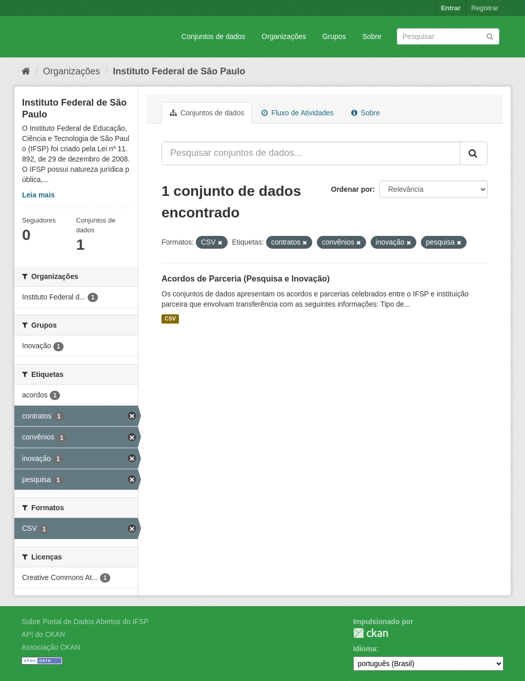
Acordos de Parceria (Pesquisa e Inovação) (245, 278)
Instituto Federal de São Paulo (179, 71)
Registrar (484, 8)
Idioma (364, 649)
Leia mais (38, 195)
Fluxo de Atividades (297, 113)
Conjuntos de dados (213, 36)
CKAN (370, 633)
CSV (170, 319)
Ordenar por (352, 189)
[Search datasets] (448, 36)
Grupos (334, 36)
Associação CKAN (51, 647)
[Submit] (490, 35)
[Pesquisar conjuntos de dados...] (310, 153)
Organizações (283, 36)
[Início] (26, 71)
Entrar (450, 8)
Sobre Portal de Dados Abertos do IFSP (85, 621)
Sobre (371, 36)
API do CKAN (43, 634)
